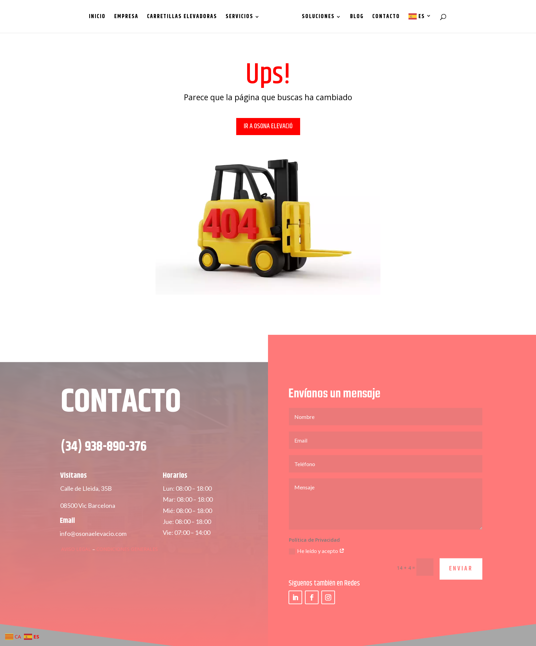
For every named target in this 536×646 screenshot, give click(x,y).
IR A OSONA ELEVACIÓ (268, 126)
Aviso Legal (76, 557)
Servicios (242, 17)
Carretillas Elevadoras (184, 17)
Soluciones (315, 17)
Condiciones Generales (127, 557)
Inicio (99, 17)
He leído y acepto (317, 559)
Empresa (129, 17)
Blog (354, 17)
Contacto (384, 17)
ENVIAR (461, 577)
